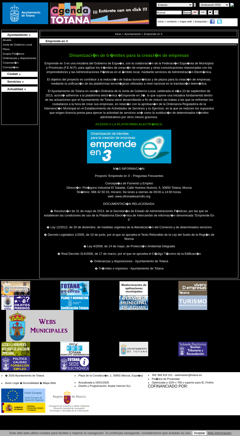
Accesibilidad (31, 383)
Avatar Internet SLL (119, 385)
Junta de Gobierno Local (17, 44)
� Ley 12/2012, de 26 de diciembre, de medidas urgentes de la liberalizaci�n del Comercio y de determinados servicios (129, 227)
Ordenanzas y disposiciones (19, 58)
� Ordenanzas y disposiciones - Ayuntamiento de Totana (129, 261)
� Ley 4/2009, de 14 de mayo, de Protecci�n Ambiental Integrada (129, 246)
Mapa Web (49, 383)
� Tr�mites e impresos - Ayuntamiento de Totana (129, 268)
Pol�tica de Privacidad (166, 378)
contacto (172, 21)
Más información (220, 433)
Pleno (6, 49)
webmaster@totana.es (188, 375)
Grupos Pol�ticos (13, 53)
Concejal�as (11, 67)
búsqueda (201, 21)
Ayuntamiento (132, 34)
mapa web (186, 21)
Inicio (118, 34)
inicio (161, 21)
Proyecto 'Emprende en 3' (112, 176)
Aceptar (199, 433)
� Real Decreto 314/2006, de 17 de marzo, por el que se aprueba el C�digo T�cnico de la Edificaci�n (129, 253)
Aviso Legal (12, 383)
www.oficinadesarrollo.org (132, 196)
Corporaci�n (11, 62)
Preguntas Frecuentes (148, 176)
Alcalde (7, 40)
